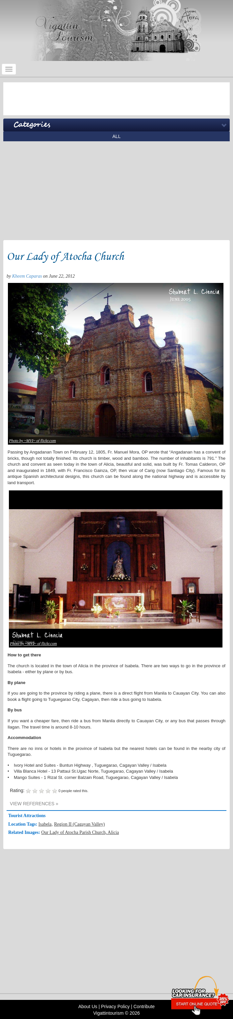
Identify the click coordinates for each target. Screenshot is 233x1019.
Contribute (144, 1006)
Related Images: (24, 832)
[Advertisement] (116, 98)
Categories (31, 124)
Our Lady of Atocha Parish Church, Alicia (80, 832)
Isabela (45, 824)
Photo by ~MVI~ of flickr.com (32, 440)
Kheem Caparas (27, 276)
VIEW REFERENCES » (34, 803)
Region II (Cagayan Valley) (79, 824)
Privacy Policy (115, 1006)
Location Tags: (23, 824)
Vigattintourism (108, 1013)
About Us (87, 1006)
